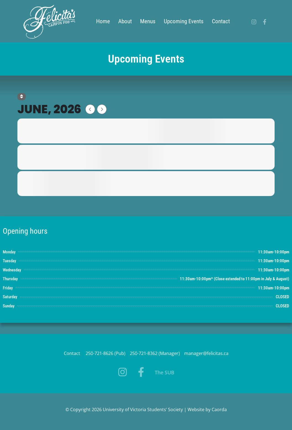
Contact (221, 21)
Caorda (219, 409)
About (125, 21)
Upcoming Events (184, 21)
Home (103, 21)
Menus (148, 21)
